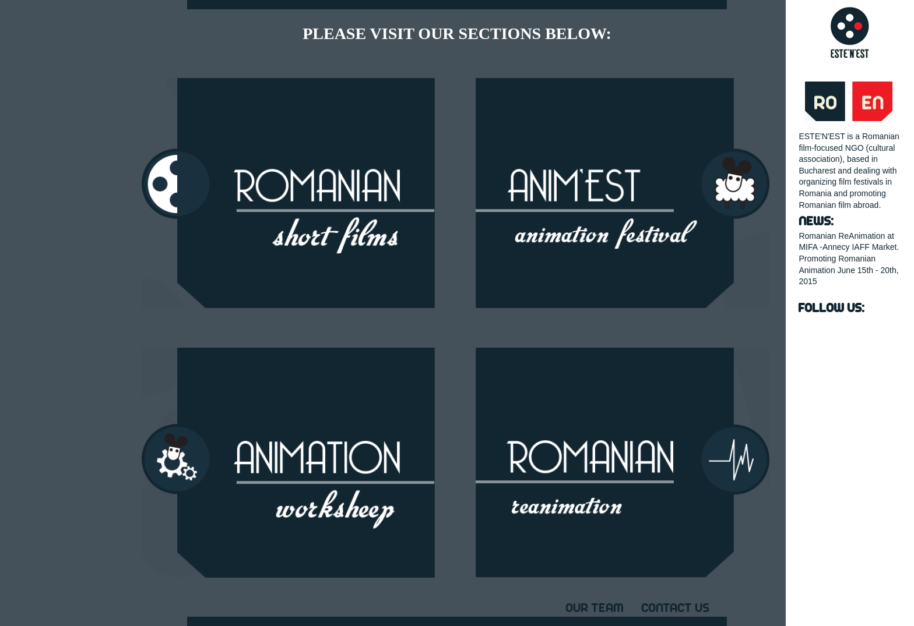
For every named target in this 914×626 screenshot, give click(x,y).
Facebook (812, 331)
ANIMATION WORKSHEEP (288, 462)
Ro (825, 101)
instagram (873, 331)
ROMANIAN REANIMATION (622, 462)
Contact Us (675, 607)
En (872, 101)
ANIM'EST (622, 193)
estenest (850, 32)
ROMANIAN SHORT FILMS (288, 193)
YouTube (843, 331)
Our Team (594, 607)
